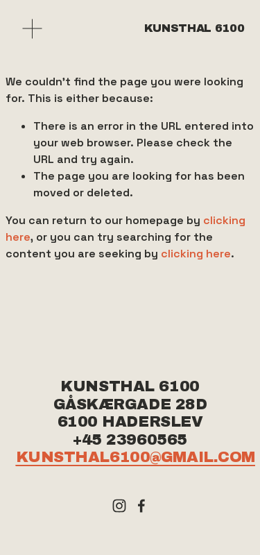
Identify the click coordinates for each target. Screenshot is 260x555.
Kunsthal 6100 (194, 28)
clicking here (196, 253)
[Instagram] (119, 506)
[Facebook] (141, 506)
